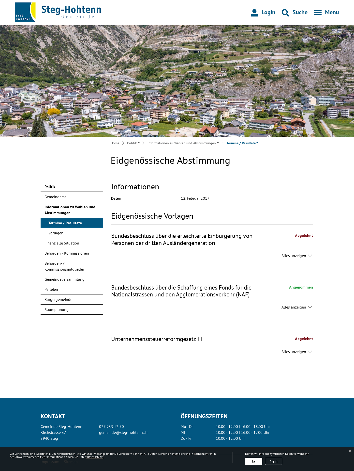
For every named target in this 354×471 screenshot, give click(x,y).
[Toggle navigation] (325, 12)
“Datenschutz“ (94, 457)
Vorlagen (55, 232)
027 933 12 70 (111, 426)
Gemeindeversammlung (64, 279)
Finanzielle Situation (61, 243)
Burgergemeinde (58, 299)
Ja (253, 461)
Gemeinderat (55, 196)
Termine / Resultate (65, 224)
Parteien (51, 289)
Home (115, 143)
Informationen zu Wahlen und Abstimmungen (69, 209)
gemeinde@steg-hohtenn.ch (123, 432)
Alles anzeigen (293, 255)
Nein (274, 461)
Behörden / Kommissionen (66, 253)
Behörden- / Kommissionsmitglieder (64, 266)
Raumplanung (56, 309)
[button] (295, 12)
